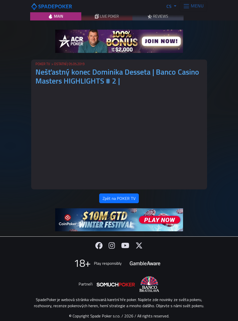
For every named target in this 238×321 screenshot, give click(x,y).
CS (169, 6)
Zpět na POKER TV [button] (119, 198)
